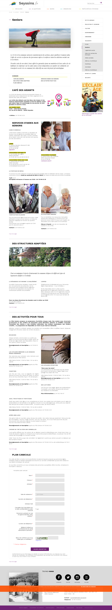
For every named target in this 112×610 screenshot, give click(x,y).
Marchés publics (50, 607)
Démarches (67, 9)
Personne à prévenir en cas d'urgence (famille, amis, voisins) (24, 514)
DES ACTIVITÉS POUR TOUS (48, 80)
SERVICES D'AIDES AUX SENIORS (50, 78)
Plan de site (79, 607)
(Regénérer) (38, 540)
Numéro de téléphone (26, 499)
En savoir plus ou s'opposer (88, 586)
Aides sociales (89, 58)
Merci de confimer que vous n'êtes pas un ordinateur (24, 538)
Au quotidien (36, 9)
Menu (98, 0)
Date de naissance (27, 494)
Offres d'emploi (60, 607)
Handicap (88, 64)
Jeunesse (88, 67)
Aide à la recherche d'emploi (91, 54)
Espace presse (70, 607)
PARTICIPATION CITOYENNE (90, 9)
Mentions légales (23, 607)
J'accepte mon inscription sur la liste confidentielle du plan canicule (24, 509)
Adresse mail (29, 504)
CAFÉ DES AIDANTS (18, 78)
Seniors (87, 47)
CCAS (86, 44)
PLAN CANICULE (17, 82)
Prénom (30, 480)
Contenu (101, 0)
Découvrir (18, 9)
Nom (31, 475)
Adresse (30, 484)
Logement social (90, 50)
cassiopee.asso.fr (46, 161)
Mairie (52, 9)
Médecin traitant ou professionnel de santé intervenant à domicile (25, 529)
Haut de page (13, 234)
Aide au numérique (91, 61)
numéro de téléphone (26, 523)
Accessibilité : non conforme (36, 607)
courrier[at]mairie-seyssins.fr (78, 597)
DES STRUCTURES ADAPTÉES (21, 80)
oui (38, 509)
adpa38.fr (12, 149)
